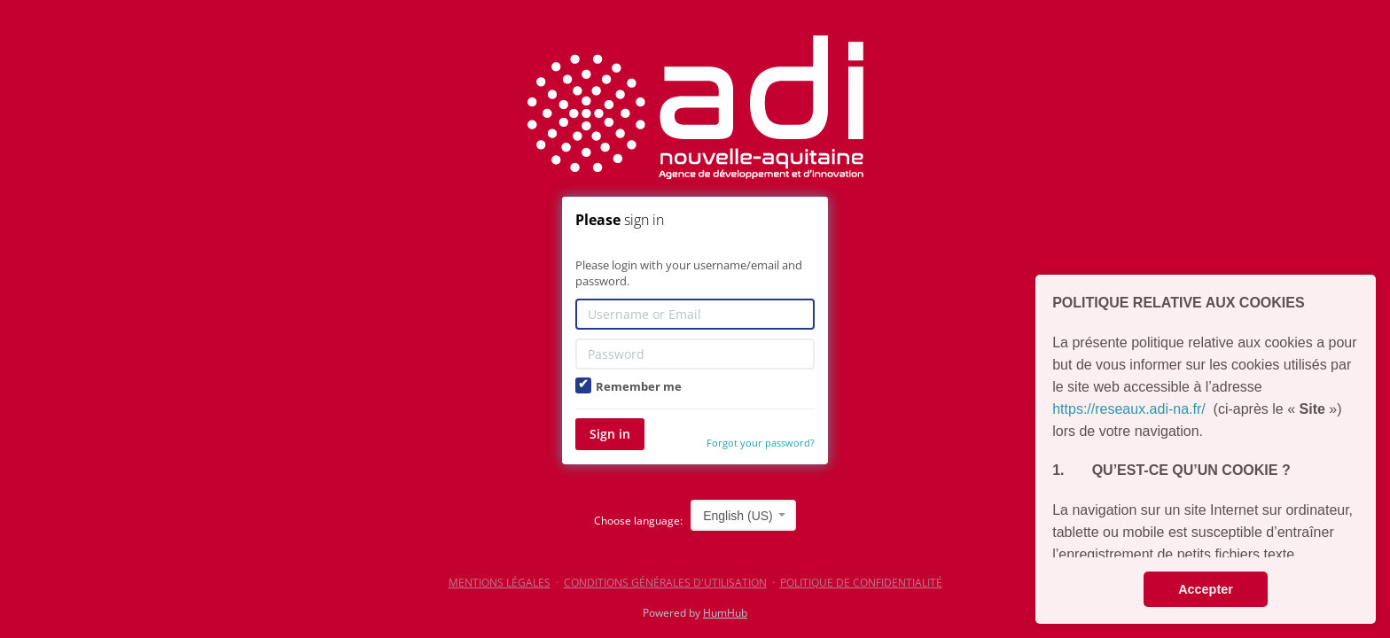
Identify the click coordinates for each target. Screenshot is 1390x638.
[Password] (695, 354)
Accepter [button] (1205, 589)
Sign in (610, 433)
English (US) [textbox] (738, 516)
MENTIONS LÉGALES (500, 582)
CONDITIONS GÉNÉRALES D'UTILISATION (665, 582)
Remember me (628, 386)
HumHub (725, 612)
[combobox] (743, 515)
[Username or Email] (695, 314)
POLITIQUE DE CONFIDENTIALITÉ (861, 582)
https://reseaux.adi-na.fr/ (1129, 408)
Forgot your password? (761, 442)
